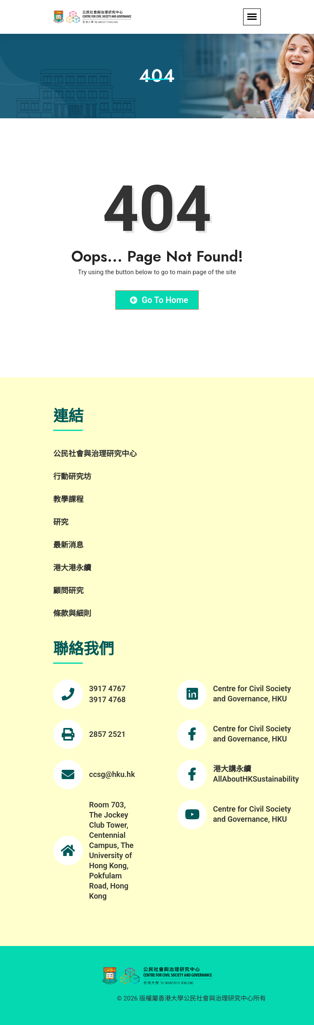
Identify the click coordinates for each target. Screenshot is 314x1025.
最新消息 (68, 544)
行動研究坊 (72, 476)
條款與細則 (72, 613)
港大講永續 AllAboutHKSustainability (256, 773)
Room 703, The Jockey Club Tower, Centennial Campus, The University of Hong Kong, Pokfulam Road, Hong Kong (111, 850)
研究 (60, 522)
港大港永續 (72, 567)
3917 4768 (107, 699)
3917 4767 (107, 688)
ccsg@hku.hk (112, 774)
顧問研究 (68, 590)
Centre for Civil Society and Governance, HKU (252, 693)
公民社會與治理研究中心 (95, 453)
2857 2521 (107, 734)
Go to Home (159, 300)
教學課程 (68, 499)
